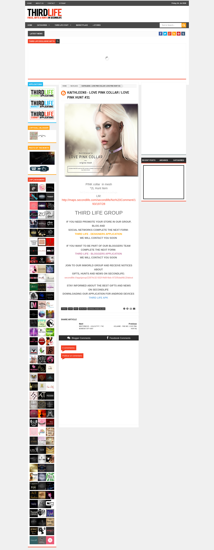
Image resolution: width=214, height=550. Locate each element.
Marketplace (82, 25)
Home (29, 3)
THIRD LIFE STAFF (62, 25)
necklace (74, 86)
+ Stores (97, 25)
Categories (42, 25)
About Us (40, 3)
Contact (51, 3)
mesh (76, 309)
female (64, 309)
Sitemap (62, 3)
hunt (70, 309)
